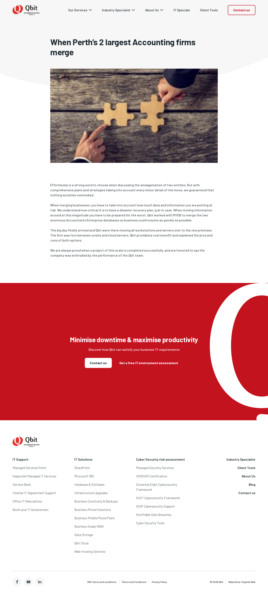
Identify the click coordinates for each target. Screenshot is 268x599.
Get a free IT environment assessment (148, 363)
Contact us (241, 10)
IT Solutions (83, 459)
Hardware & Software (89, 484)
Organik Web (248, 581)
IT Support (20, 459)
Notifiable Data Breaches (153, 515)
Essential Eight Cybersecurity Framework (156, 486)
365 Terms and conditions (101, 581)
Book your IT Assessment (31, 510)
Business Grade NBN (89, 526)
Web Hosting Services (90, 551)
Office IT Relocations (27, 501)
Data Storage (83, 535)
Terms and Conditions (134, 581)
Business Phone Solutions (92, 510)
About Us (248, 476)
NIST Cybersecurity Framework (158, 498)
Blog (252, 484)
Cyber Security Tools (150, 523)
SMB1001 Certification (151, 476)
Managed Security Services (155, 468)
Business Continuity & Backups (96, 501)
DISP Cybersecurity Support (155, 506)
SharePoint (82, 468)
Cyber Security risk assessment (160, 459)
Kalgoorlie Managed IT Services (34, 476)
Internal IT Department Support (34, 493)
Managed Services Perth (29, 468)
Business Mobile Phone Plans (94, 518)
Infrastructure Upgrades (91, 493)
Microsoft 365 (84, 476)
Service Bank (22, 484)
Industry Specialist (241, 459)
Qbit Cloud (81, 543)
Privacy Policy (159, 581)
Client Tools (246, 468)
